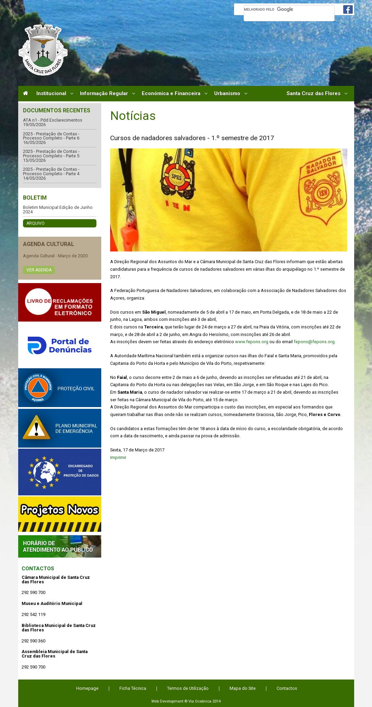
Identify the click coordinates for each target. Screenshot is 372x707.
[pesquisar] (289, 9)
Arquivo (35, 223)
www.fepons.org (251, 341)
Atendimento (59, 546)
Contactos (38, 568)
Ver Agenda (38, 270)
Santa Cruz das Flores (313, 93)
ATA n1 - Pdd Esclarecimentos (52, 120)
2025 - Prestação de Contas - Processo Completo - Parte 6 (51, 136)
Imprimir (118, 457)
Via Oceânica (199, 701)
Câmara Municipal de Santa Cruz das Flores (43, 50)
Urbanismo (227, 93)
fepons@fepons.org (314, 341)
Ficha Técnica (132, 688)
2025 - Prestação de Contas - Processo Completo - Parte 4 (51, 171)
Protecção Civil (59, 387)
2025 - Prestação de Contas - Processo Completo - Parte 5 (51, 153)
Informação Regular (104, 93)
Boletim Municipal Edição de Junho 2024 (58, 209)
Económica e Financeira (171, 93)
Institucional (51, 93)
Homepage (87, 688)
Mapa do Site (243, 688)
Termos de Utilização (188, 688)
